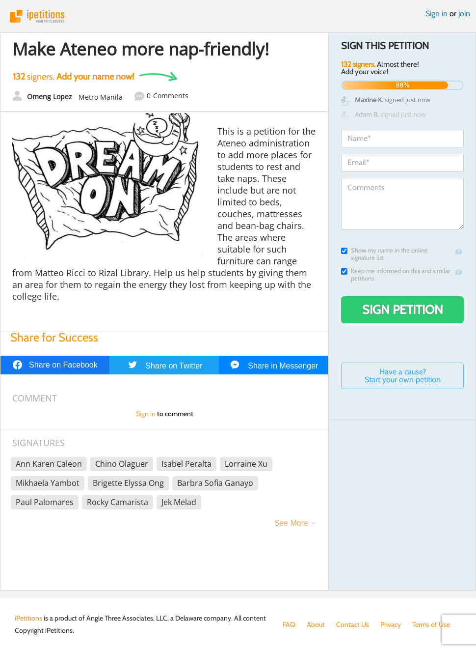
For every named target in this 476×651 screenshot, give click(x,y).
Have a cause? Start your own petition (403, 375)
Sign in (436, 13)
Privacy (390, 624)
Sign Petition (402, 309)
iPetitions (238, 16)
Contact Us (352, 624)
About (316, 624)
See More (291, 523)
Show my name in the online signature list (384, 254)
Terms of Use (431, 624)
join (464, 13)
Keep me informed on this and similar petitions (395, 274)
